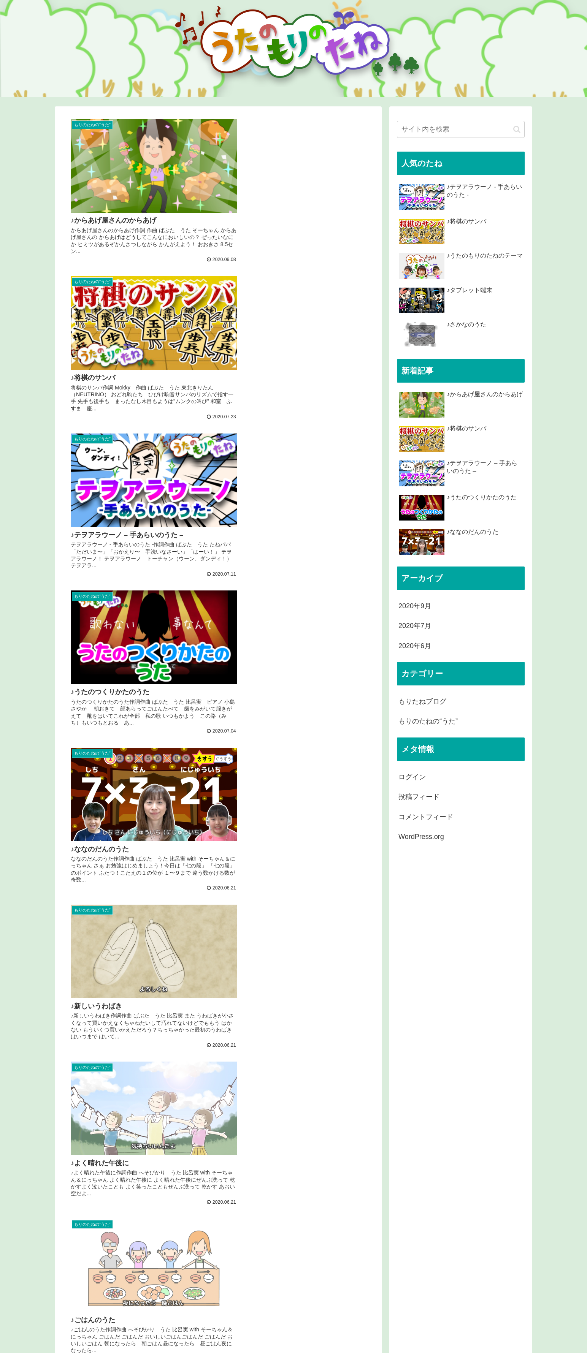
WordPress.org (421, 836)
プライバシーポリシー (498, 1332)
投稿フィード (418, 797)
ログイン (412, 777)
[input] (461, 129)
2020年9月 (414, 606)
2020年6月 (414, 646)
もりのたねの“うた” (428, 721)
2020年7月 (414, 626)
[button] (517, 129)
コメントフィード (425, 817)
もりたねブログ (422, 701)
